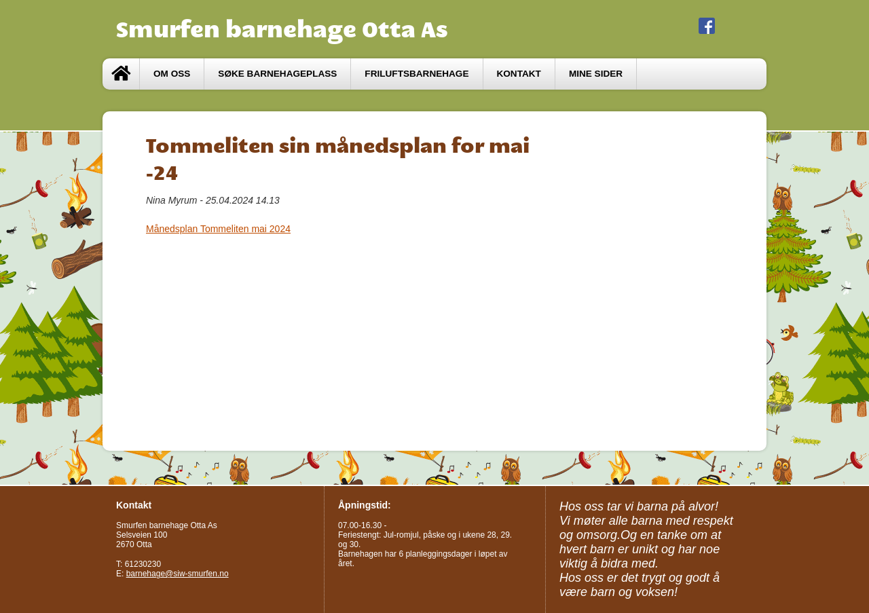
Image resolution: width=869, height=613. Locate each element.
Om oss (171, 74)
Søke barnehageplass (277, 74)
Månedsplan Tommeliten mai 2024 (218, 228)
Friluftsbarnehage (416, 74)
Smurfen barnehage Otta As (282, 29)
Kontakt (519, 74)
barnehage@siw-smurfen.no (177, 573)
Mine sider (596, 74)
